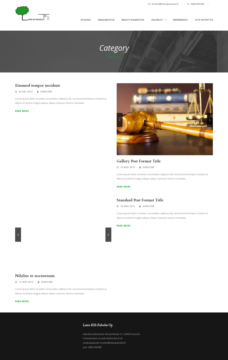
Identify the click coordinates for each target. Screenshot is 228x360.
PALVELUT (157, 19)
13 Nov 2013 (127, 167)
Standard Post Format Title (140, 200)
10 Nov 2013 (127, 206)
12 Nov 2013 (26, 281)
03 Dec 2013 (26, 91)
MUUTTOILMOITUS (133, 19)
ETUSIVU (86, 19)
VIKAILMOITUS (106, 19)
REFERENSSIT (180, 19)
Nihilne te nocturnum (35, 275)
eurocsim (46, 91)
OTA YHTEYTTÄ (204, 19)
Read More (22, 111)
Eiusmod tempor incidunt (37, 85)
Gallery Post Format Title (139, 161)
